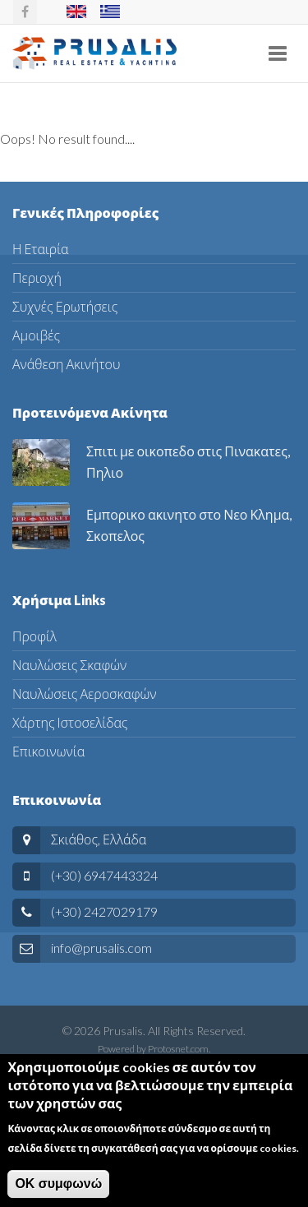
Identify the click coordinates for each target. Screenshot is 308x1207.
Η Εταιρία (40, 249)
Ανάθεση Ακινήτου (66, 364)
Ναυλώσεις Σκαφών (69, 665)
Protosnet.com (178, 1049)
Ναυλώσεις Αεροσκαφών (84, 693)
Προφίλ (34, 636)
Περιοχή (37, 277)
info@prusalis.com (101, 947)
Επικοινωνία (48, 751)
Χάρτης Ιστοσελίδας (69, 722)
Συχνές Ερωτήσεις (64, 306)
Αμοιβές (36, 335)
